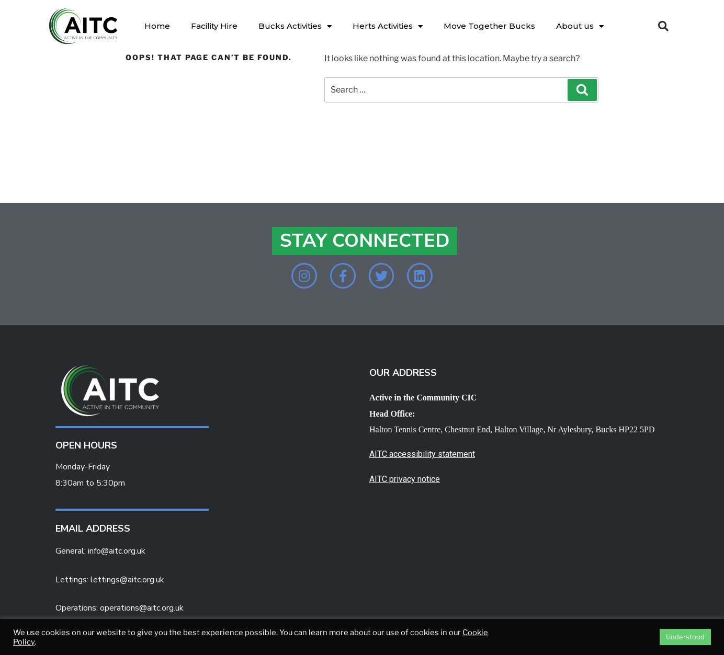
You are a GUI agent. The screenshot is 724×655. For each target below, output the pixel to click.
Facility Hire (214, 26)
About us (580, 26)
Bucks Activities (295, 26)
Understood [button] (685, 637)
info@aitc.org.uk (116, 551)
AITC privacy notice (404, 480)
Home (157, 26)
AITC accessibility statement (422, 455)
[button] (663, 26)
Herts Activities (388, 26)
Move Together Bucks (489, 26)
